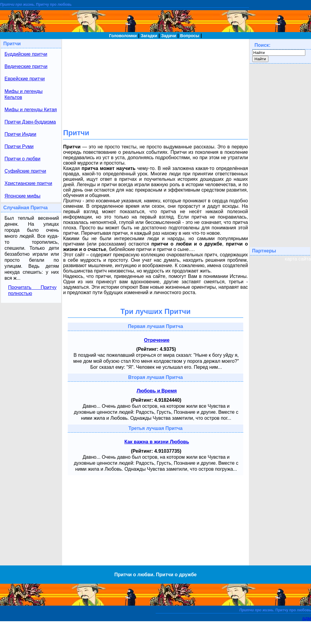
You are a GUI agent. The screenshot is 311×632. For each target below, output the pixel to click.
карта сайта (298, 258)
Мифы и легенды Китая (30, 109)
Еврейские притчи (24, 78)
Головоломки (123, 35)
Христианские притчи (28, 183)
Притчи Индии (20, 134)
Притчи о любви (22, 158)
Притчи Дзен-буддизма (30, 121)
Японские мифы (22, 195)
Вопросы (189, 35)
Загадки (149, 35)
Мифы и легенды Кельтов (23, 94)
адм (306, 618)
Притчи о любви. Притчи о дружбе (155, 574)
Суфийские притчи (25, 171)
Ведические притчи (25, 66)
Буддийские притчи (25, 54)
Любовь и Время (157, 390)
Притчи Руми (19, 146)
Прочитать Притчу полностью (32, 290)
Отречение (156, 340)
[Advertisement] (155, 81)
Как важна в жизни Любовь (156, 441)
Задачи (168, 35)
